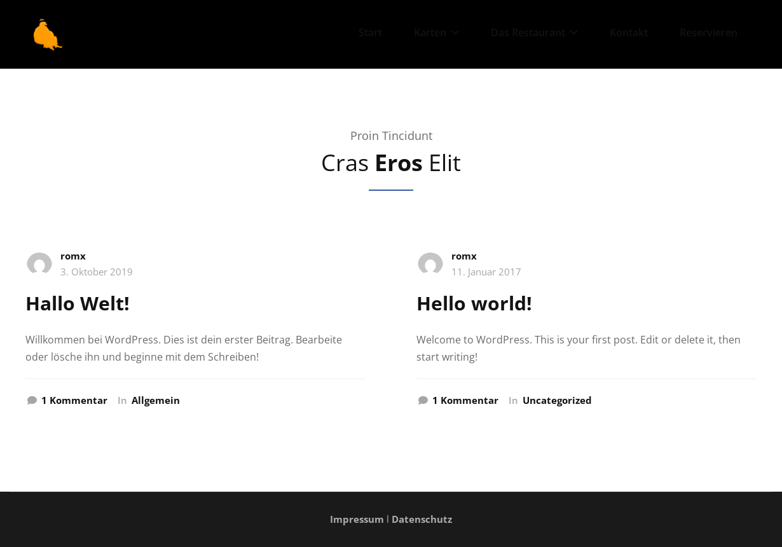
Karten (436, 32)
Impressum (357, 519)
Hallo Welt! (77, 303)
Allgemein (156, 400)
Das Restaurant (534, 32)
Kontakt (629, 32)
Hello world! (474, 303)
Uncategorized (557, 400)
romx (73, 255)
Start (370, 32)
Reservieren (708, 32)
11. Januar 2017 (486, 271)
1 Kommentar (74, 400)
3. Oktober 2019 (96, 271)
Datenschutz (422, 519)
